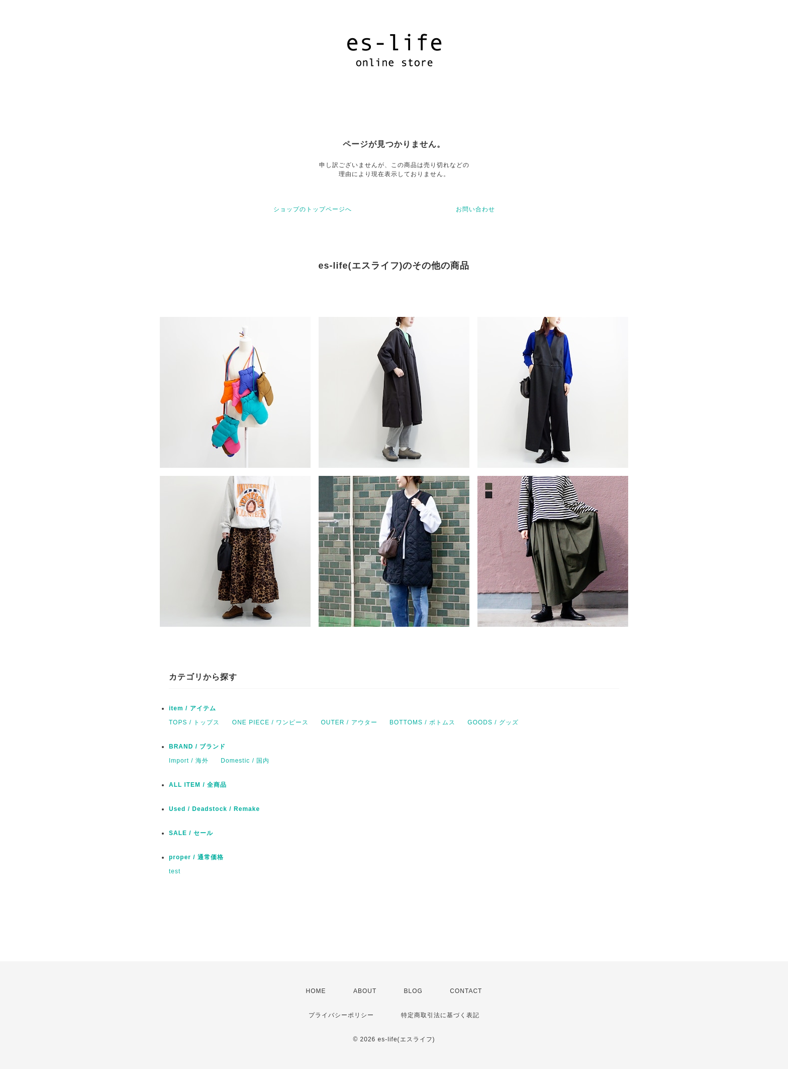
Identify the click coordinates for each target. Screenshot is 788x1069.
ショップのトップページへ (312, 209)
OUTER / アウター (349, 722)
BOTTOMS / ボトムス (422, 722)
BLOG (413, 991)
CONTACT (466, 991)
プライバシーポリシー (341, 1015)
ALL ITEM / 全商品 (198, 784)
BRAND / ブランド (197, 746)
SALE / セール (191, 833)
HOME (316, 991)
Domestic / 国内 (245, 760)
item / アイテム (192, 708)
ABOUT (364, 991)
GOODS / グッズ (493, 722)
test (174, 871)
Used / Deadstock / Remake (214, 808)
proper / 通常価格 (196, 857)
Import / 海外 (189, 760)
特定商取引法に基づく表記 (440, 1015)
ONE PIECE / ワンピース (270, 722)
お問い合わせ (475, 209)
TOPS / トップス (194, 722)
